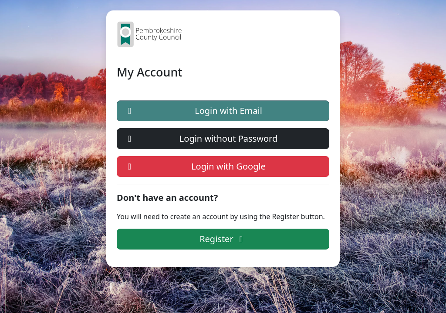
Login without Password (200, 138)
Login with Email (193, 110)
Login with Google (195, 166)
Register (223, 239)
